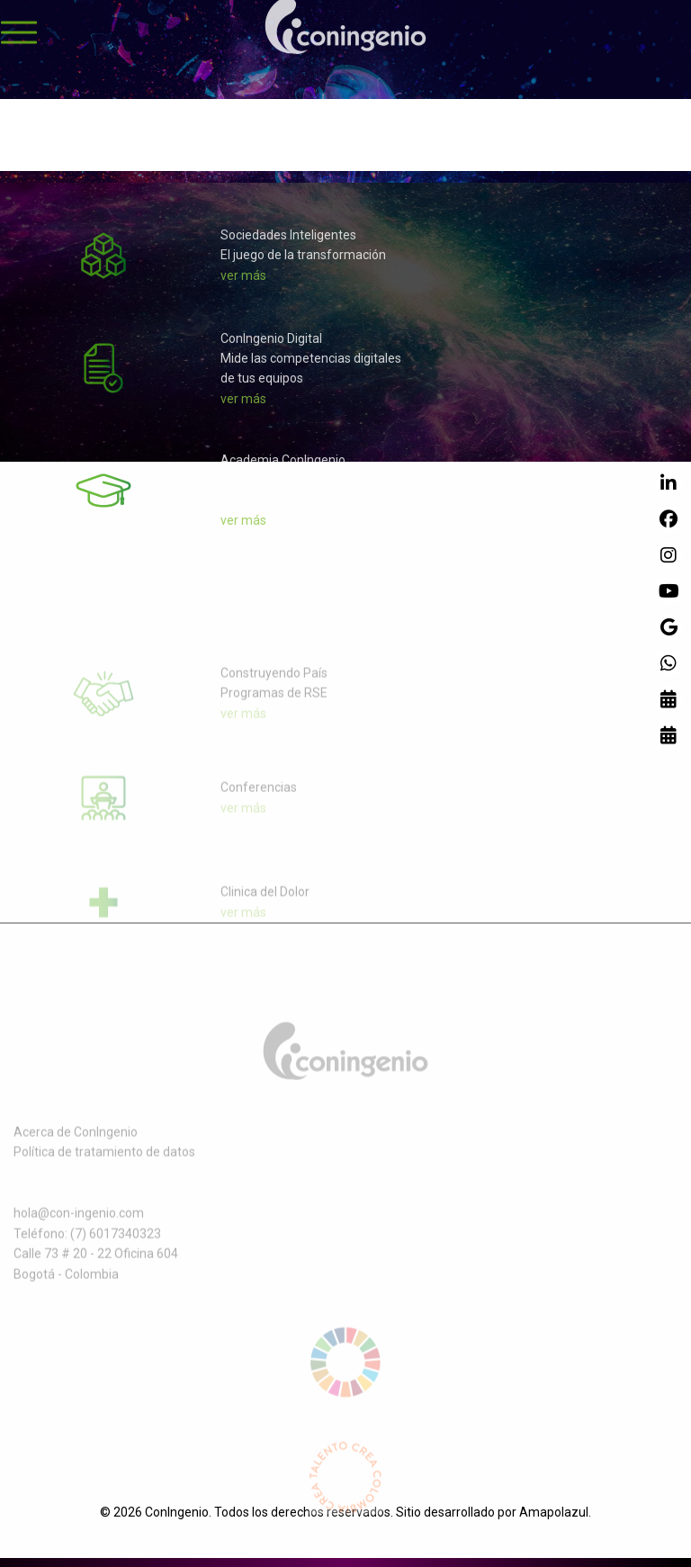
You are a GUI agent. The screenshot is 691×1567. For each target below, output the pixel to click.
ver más (243, 282)
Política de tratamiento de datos (104, 1166)
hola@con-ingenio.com (78, 1227)
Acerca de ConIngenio (75, 1146)
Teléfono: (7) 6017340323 (87, 1248)
